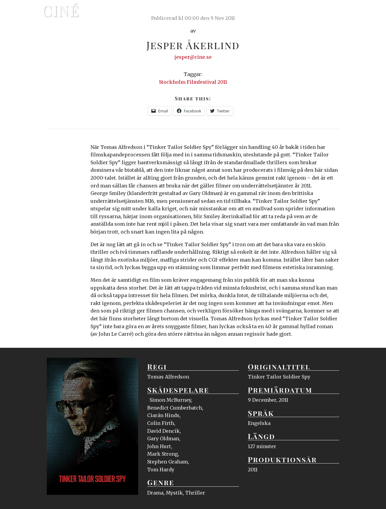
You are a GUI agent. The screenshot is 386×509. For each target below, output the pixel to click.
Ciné (61, 10)
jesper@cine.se (193, 57)
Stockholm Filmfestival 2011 (193, 82)
